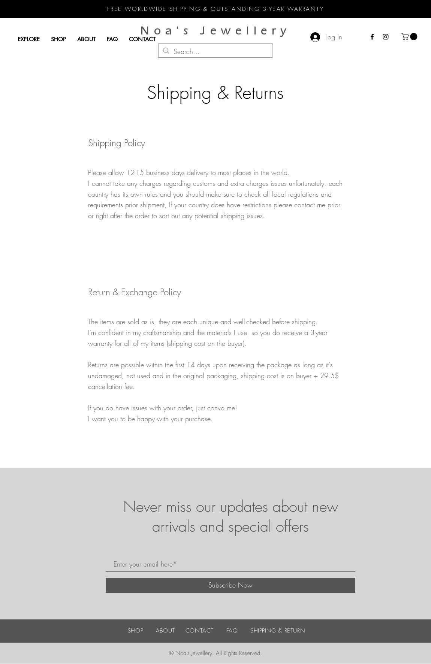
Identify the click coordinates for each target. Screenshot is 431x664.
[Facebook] (372, 36)
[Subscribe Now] (230, 585)
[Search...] (215, 51)
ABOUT (165, 630)
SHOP (135, 630)
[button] (410, 36)
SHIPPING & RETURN (277, 630)
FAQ (232, 630)
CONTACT (200, 630)
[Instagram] (385, 36)
